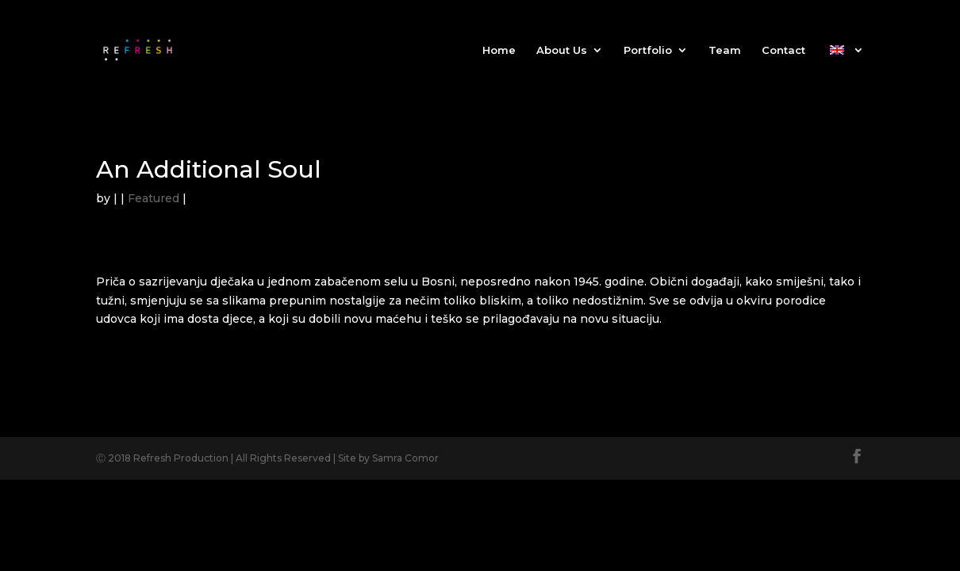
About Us (561, 50)
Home (499, 50)
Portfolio (648, 50)
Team (724, 50)
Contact (783, 50)
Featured (153, 198)
